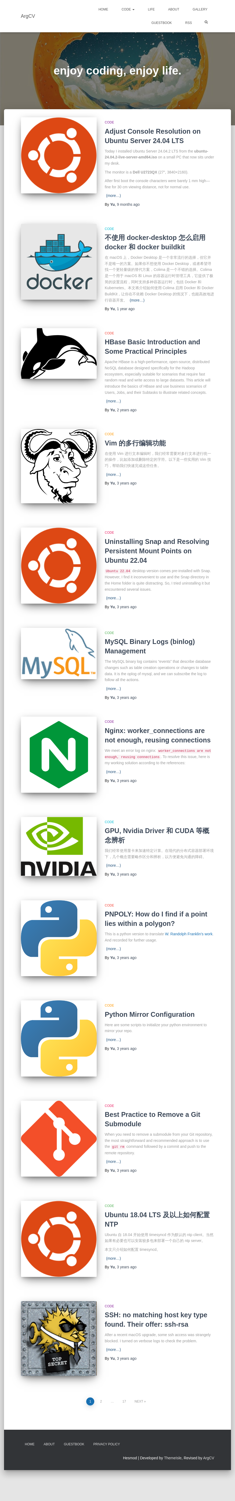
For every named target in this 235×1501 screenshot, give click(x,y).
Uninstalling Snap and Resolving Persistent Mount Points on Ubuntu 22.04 (157, 551)
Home (103, 9)
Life (151, 9)
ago (128, 204)
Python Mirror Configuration (150, 1014)
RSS (188, 23)
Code (128, 9)
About (173, 9)
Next (139, 1401)
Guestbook (161, 23)
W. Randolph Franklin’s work (188, 934)
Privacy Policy (106, 1444)
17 (124, 1401)
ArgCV (208, 1458)
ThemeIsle (173, 1458)
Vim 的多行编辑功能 (135, 443)
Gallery (200, 9)
